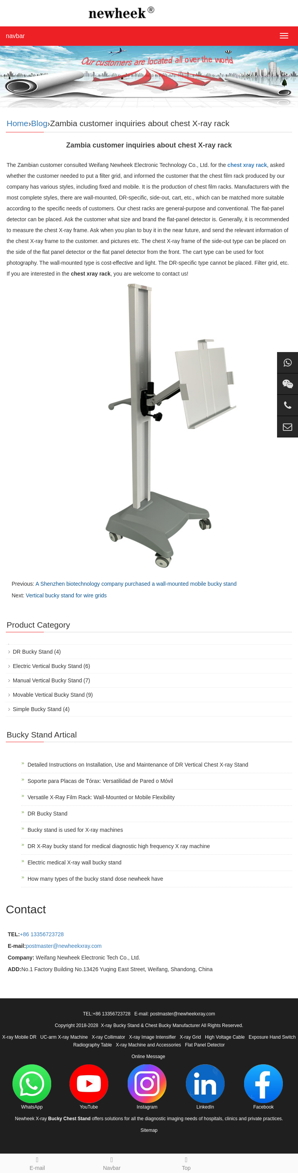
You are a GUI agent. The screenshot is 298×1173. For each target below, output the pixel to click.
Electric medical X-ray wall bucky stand (74, 862)
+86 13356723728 (42, 934)
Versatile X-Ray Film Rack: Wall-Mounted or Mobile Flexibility (101, 797)
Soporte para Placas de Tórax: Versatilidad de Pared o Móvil (100, 781)
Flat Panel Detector (205, 1045)
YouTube (88, 1087)
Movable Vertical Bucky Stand (49, 695)
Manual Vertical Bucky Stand (47, 680)
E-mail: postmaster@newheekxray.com (174, 1014)
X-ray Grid (190, 1037)
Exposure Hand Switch (272, 1037)
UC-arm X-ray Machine (64, 1037)
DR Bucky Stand (33, 652)
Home (17, 123)
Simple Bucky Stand (37, 709)
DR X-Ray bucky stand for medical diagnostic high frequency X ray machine (119, 846)
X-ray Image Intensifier (152, 1037)
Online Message (148, 1056)
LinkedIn (205, 1087)
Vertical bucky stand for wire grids (66, 595)
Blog (39, 123)
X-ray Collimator (108, 1037)
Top (186, 1162)
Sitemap (149, 1130)
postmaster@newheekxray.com (64, 946)
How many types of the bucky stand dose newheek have (95, 879)
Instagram (147, 1087)
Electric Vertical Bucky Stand (47, 666)
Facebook (263, 1087)
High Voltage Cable (225, 1037)
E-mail (37, 1162)
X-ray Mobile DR (19, 1037)
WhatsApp (31, 1087)
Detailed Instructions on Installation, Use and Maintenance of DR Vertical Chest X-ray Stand (138, 765)
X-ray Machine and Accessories (148, 1045)
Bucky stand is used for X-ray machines (75, 830)
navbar (15, 36)
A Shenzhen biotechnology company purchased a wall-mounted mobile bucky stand (135, 584)
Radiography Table (92, 1045)
